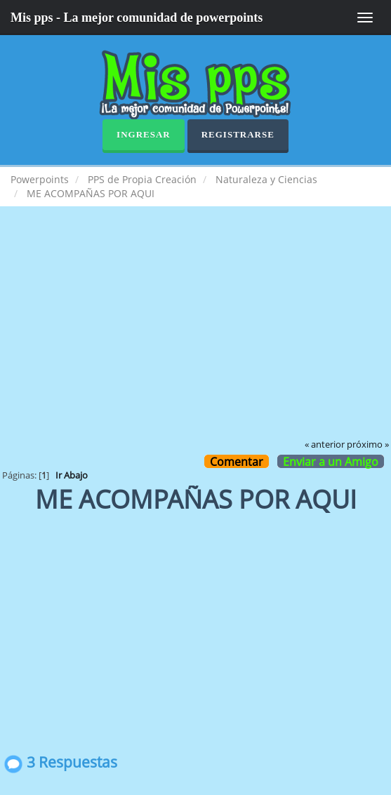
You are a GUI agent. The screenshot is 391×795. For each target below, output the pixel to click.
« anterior (325, 444)
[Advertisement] (195, 332)
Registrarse (237, 134)
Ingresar (144, 134)
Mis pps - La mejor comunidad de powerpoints (137, 18)
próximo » (368, 444)
